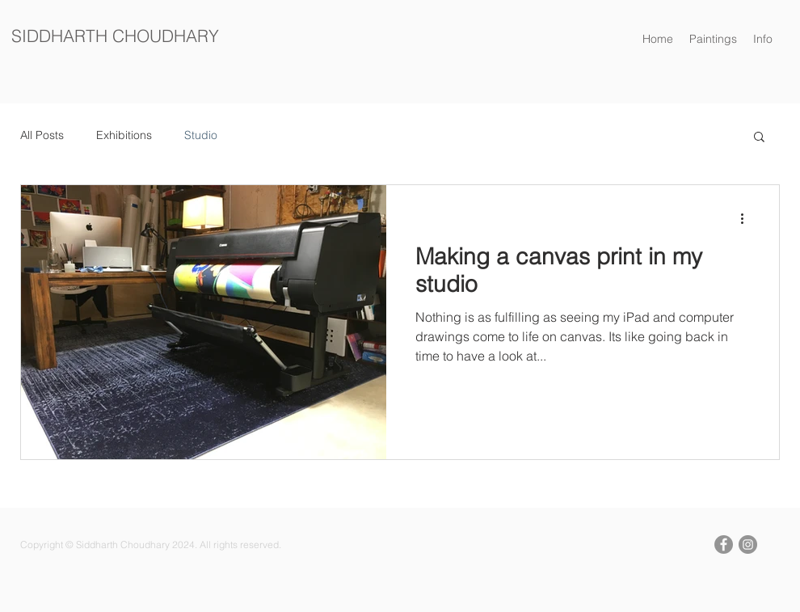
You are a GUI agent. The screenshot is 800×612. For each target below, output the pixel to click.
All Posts (42, 135)
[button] (763, 38)
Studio (200, 135)
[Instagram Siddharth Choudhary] (748, 544)
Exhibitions (124, 135)
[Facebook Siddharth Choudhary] (723, 544)
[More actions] (747, 218)
